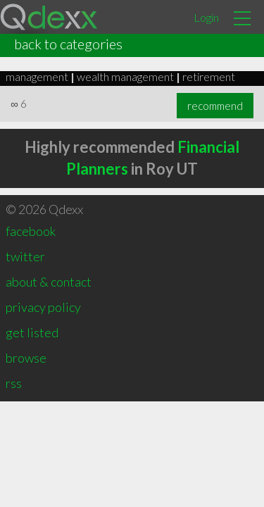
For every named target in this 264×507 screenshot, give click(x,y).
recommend (215, 105)
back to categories (68, 43)
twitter (25, 256)
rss (14, 383)
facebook (31, 231)
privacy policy (43, 307)
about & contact (49, 281)
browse (26, 357)
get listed (32, 332)
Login (206, 17)
